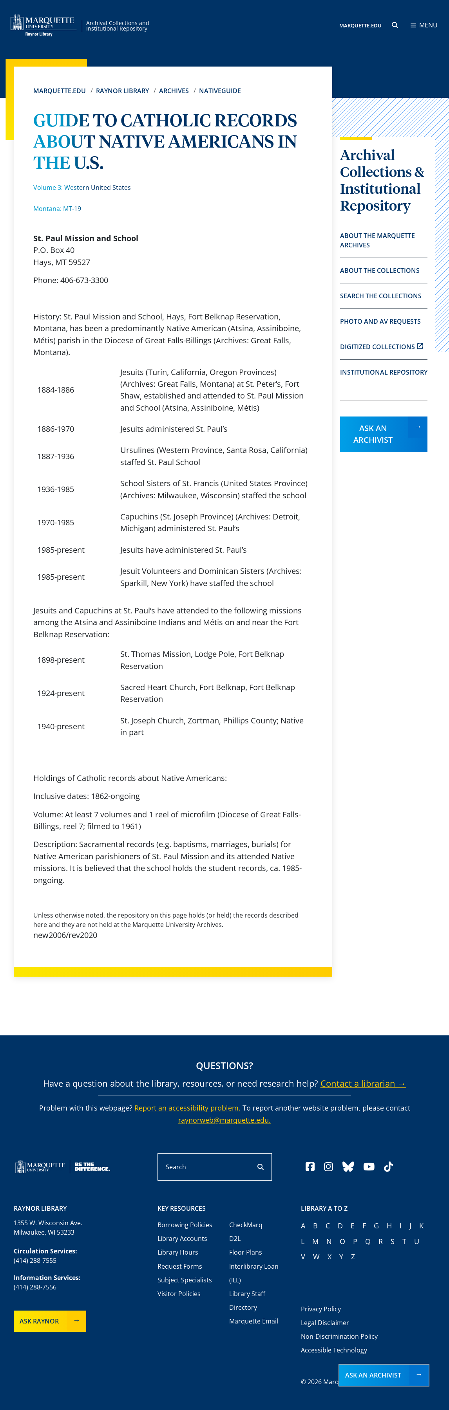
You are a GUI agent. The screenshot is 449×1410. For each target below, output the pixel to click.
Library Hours (178, 1252)
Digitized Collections (381, 347)
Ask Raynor (39, 1321)
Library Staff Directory (247, 1300)
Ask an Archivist (373, 434)
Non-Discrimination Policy (339, 1336)
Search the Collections (381, 296)
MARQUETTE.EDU (360, 25)
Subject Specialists (185, 1280)
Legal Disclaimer (325, 1322)
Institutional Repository (383, 372)
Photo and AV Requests (380, 321)
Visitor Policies (179, 1293)
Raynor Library (122, 91)
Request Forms (180, 1266)
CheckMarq (246, 1225)
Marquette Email (253, 1321)
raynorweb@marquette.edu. (224, 1120)
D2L (235, 1238)
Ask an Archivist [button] (373, 1375)
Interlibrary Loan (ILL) (254, 1273)
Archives (174, 91)
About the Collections (380, 270)
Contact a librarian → (363, 1083)
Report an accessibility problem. (187, 1107)
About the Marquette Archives (377, 240)
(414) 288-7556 (35, 1287)
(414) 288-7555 (35, 1260)
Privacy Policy (321, 1309)
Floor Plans (245, 1252)
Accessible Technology (334, 1350)
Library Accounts (182, 1238)
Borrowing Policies (185, 1225)
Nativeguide (220, 91)
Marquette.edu (59, 91)
